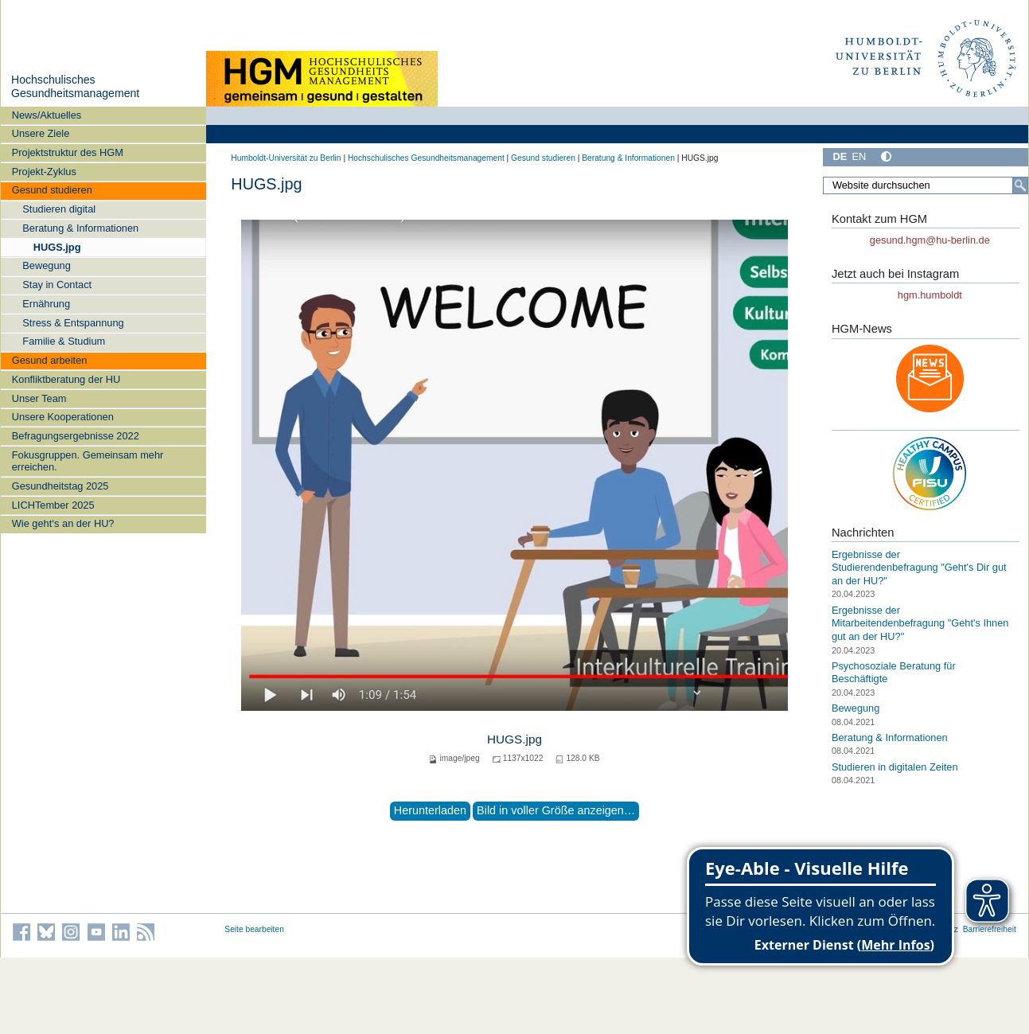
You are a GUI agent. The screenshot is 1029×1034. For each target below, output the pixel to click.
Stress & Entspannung (72, 323)
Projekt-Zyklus (44, 172)
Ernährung (46, 304)
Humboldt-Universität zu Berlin (286, 158)
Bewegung (46, 265)
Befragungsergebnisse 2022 (75, 436)
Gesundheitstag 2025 (60, 486)
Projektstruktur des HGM (67, 152)
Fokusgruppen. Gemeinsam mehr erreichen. (88, 461)
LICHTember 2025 (53, 505)
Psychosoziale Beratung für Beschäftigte (894, 672)
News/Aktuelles (46, 115)
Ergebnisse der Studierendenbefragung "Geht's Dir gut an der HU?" (919, 567)
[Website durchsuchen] (925, 185)
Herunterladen (430, 810)
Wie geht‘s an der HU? (63, 523)
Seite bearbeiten (254, 929)
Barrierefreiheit (989, 929)
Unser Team (39, 398)
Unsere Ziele (41, 133)
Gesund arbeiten (50, 360)
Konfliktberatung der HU (66, 379)
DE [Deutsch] (839, 156)
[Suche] (1020, 185)
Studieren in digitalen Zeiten (895, 767)
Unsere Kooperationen (63, 417)
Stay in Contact (57, 285)
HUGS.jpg (57, 247)
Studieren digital (58, 209)
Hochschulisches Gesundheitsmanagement (75, 86)
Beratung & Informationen (80, 228)
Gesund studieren (52, 190)
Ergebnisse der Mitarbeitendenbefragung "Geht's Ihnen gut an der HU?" (920, 623)
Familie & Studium (63, 341)
